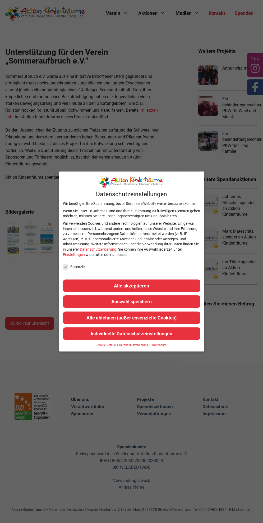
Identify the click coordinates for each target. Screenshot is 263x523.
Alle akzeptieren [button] (131, 285)
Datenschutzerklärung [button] (134, 345)
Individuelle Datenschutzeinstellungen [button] (131, 333)
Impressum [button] (159, 345)
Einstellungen (74, 255)
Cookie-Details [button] (107, 345)
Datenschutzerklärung (98, 249)
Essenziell (74, 266)
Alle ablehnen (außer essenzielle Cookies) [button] (131, 318)
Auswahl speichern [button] (131, 301)
